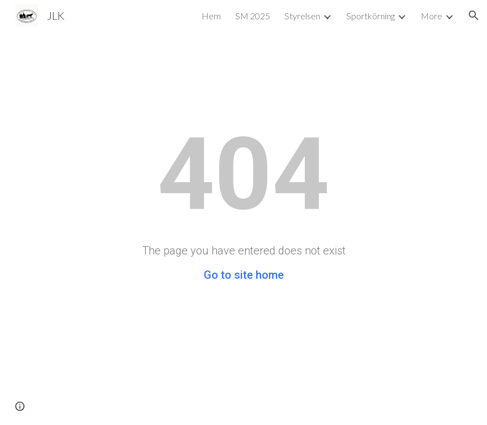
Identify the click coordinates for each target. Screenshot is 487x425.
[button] (473, 15)
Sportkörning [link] (370, 15)
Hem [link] (211, 15)
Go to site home (244, 274)
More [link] (431, 15)
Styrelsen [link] (302, 15)
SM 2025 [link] (252, 15)
